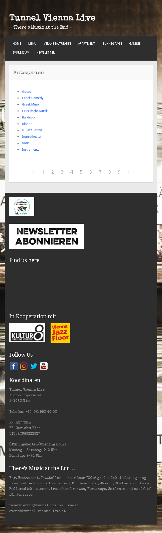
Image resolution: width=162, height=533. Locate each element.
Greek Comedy (32, 98)
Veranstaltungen (57, 43)
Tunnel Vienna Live (52, 18)
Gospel (27, 92)
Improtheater (32, 136)
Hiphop (27, 124)
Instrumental (31, 149)
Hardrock (28, 117)
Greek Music (31, 104)
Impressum (21, 52)
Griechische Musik (35, 111)
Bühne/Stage (112, 43)
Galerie (134, 43)
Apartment (86, 43)
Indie (26, 143)
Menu (32, 43)
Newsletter (46, 52)
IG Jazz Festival (32, 130)
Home (17, 43)
